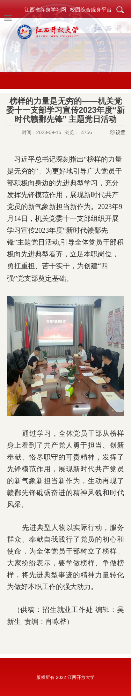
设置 (120, 132)
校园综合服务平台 (91, 9)
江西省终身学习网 (45, 9)
